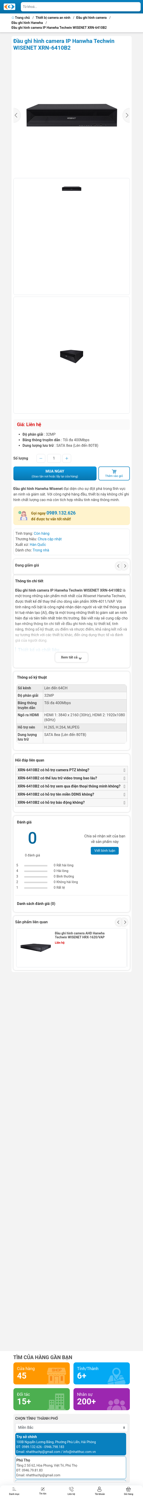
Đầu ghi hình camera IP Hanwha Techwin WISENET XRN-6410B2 (59, 28)
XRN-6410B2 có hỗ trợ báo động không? (51, 802)
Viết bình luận (104, 851)
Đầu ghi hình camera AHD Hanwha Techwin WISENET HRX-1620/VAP (79, 935)
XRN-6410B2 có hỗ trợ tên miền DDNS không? (56, 794)
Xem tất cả (71, 657)
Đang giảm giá (27, 565)
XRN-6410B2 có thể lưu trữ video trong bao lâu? (57, 778)
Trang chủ (21, 18)
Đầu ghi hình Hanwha (27, 23)
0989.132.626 (61, 513)
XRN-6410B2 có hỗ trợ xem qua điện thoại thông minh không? (69, 786)
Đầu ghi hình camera (91, 18)
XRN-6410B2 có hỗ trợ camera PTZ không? (53, 770)
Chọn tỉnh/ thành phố (36, 1418)
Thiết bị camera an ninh (53, 18)
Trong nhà (41, 550)
